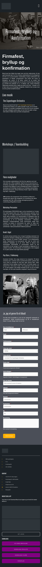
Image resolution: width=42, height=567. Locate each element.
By (4, 411)
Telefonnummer (7, 341)
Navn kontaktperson (9, 327)
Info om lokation (7, 380)
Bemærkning (6, 418)
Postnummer (7, 403)
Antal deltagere (7, 371)
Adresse (5, 387)
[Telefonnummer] (20, 344)
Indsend (9, 436)
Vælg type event (8, 348)
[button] (38, 6)
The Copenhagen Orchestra (25, 105)
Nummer (6, 396)
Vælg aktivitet (7, 355)
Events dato (6, 362)
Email (5, 334)
